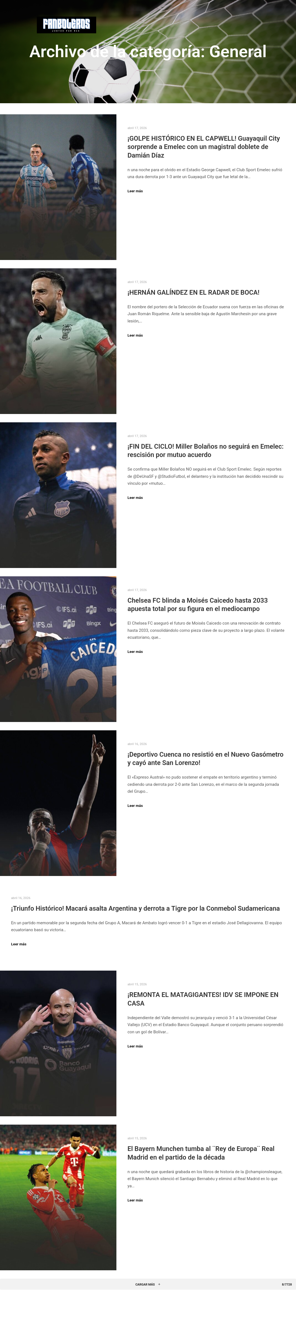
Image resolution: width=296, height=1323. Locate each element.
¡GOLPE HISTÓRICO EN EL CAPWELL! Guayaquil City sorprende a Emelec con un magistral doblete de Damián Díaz (203, 147)
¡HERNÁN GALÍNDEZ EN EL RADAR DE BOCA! (193, 292)
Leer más (135, 191)
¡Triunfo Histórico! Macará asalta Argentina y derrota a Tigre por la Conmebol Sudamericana (145, 908)
